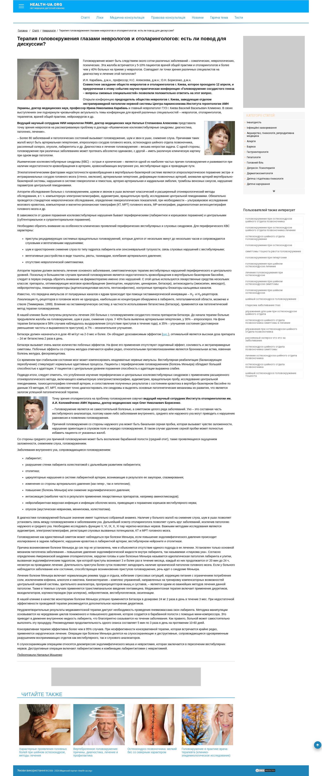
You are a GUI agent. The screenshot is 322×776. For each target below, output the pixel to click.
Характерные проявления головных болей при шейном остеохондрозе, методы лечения (44, 730)
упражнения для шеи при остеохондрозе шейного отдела (271, 312)
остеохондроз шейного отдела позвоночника (265, 365)
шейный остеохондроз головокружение (270, 298)
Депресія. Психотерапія (261, 168)
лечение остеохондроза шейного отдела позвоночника (271, 357)
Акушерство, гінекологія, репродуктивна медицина (270, 134)
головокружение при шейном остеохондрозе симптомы (264, 283)
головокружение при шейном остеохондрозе (264, 291)
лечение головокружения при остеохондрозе (264, 274)
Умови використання (31, 770)
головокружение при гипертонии (266, 257)
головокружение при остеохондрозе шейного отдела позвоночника (268, 220)
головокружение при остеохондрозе (268, 245)
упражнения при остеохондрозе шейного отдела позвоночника (271, 330)
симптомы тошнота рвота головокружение (273, 251)
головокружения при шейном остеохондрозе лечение (264, 265)
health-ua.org (50, 5)
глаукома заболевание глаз (262, 305)
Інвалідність (254, 122)
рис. (165, 334)
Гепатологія (254, 157)
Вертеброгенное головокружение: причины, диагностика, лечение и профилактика (99, 730)
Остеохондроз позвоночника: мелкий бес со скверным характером (153, 729)
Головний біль (255, 162)
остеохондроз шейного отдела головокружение (265, 238)
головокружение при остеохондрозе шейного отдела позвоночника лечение (270, 229)
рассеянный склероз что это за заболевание (265, 339)
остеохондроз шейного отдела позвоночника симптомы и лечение (267, 321)
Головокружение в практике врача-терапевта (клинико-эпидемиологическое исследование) (207, 730)
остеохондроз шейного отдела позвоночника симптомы (265, 348)
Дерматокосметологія (260, 173)
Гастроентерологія (257, 152)
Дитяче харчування (258, 184)
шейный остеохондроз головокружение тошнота (270, 374)
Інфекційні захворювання (262, 127)
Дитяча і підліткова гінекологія (265, 178)
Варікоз (251, 146)
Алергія (251, 141)
